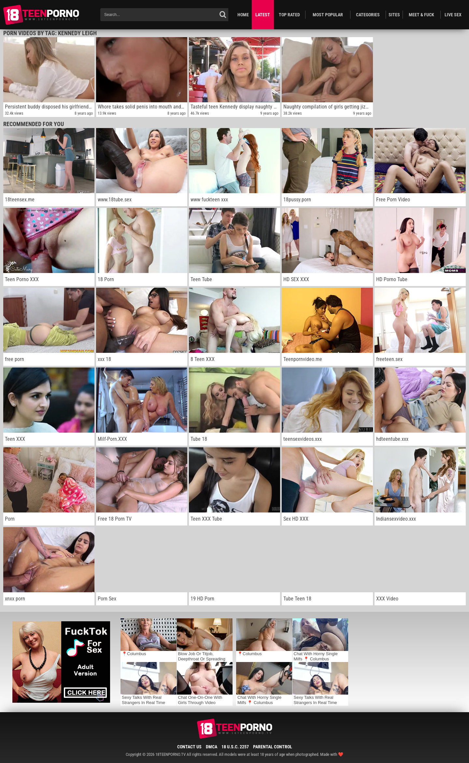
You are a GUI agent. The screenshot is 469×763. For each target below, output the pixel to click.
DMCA (211, 746)
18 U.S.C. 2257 (235, 746)
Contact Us (189, 746)
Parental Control (272, 746)
